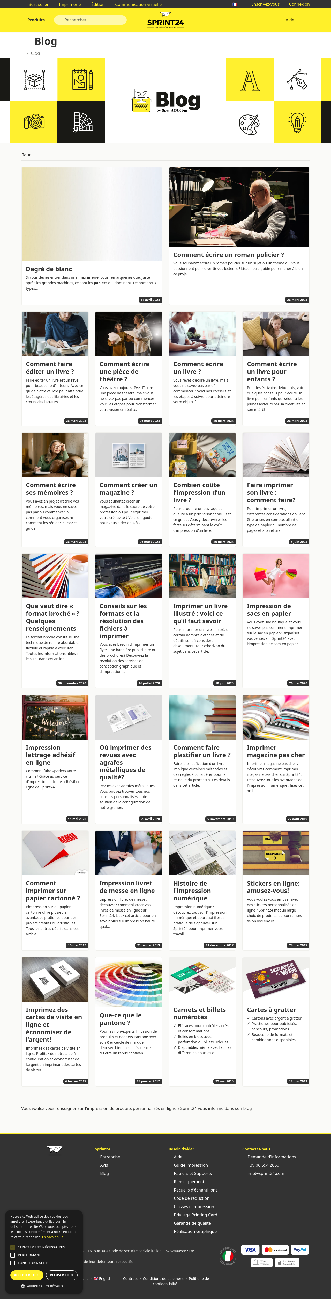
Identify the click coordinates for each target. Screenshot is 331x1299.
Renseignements (187, 1182)
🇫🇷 (237, 4)
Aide (289, 20)
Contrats (130, 1278)
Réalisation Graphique (193, 1231)
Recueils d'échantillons (193, 1190)
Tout (26, 155)
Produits (35, 20)
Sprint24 (165, 21)
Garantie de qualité (190, 1223)
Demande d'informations (269, 1157)
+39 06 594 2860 (260, 1165)
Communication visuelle (136, 4)
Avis (101, 1165)
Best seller (36, 4)
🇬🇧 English (102, 1278)
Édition (95, 4)
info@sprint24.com (263, 1173)
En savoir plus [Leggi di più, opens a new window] (52, 1237)
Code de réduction (189, 1198)
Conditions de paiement (163, 1278)
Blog (102, 1173)
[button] (12, 1247)
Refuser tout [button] (62, 1275)
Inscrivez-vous (263, 4)
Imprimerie (67, 4)
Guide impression (188, 1165)
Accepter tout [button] (27, 1275)
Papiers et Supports (190, 1173)
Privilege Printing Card (193, 1215)
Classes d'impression (191, 1206)
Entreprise (107, 1157)
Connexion (297, 4)
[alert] (44, 1252)
